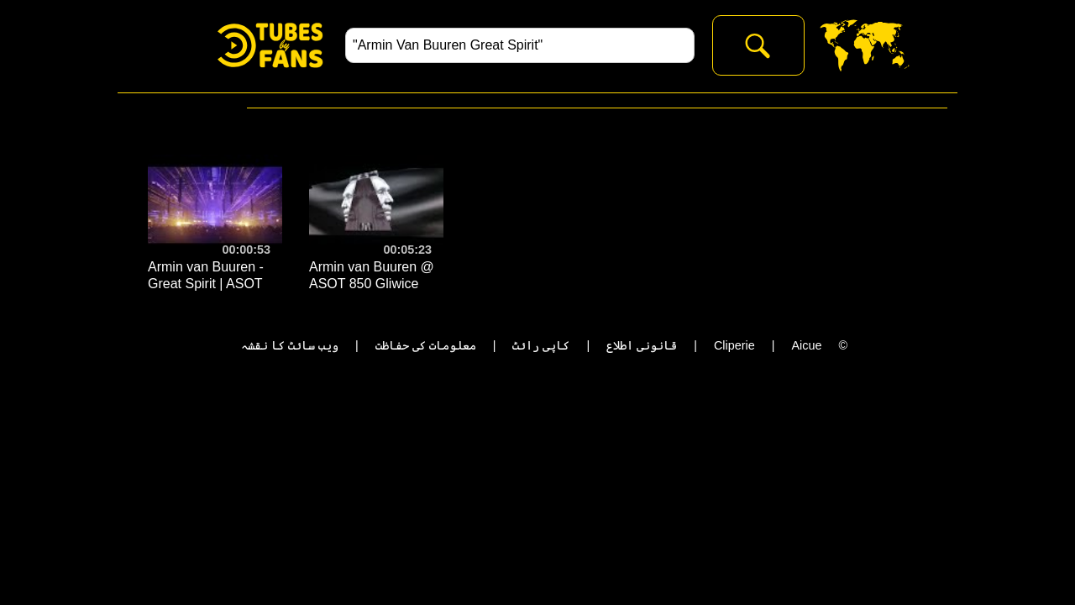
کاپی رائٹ (540, 345)
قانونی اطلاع (641, 345)
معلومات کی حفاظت (425, 345)
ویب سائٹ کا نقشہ (289, 345)
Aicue (806, 345)
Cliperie (734, 345)
